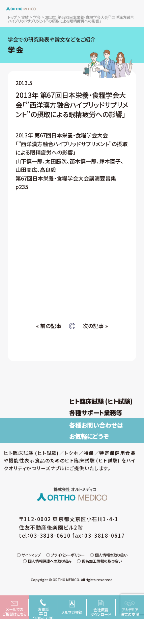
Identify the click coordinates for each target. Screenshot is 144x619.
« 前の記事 (48, 326)
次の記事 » (95, 326)
